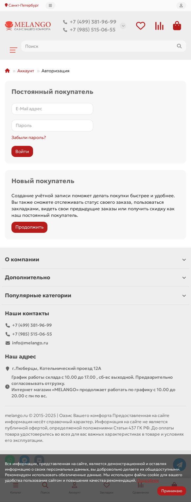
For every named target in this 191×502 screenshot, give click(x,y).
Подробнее (148, 480)
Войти (22, 151)
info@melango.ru (30, 343)
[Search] (103, 46)
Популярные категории (95, 295)
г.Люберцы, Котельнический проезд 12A (56, 368)
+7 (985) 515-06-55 (88, 29)
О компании (95, 259)
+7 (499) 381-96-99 (88, 22)
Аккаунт (25, 71)
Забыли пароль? (28, 137)
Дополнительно (95, 277)
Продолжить (29, 227)
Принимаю (171, 490)
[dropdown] (50, 5)
